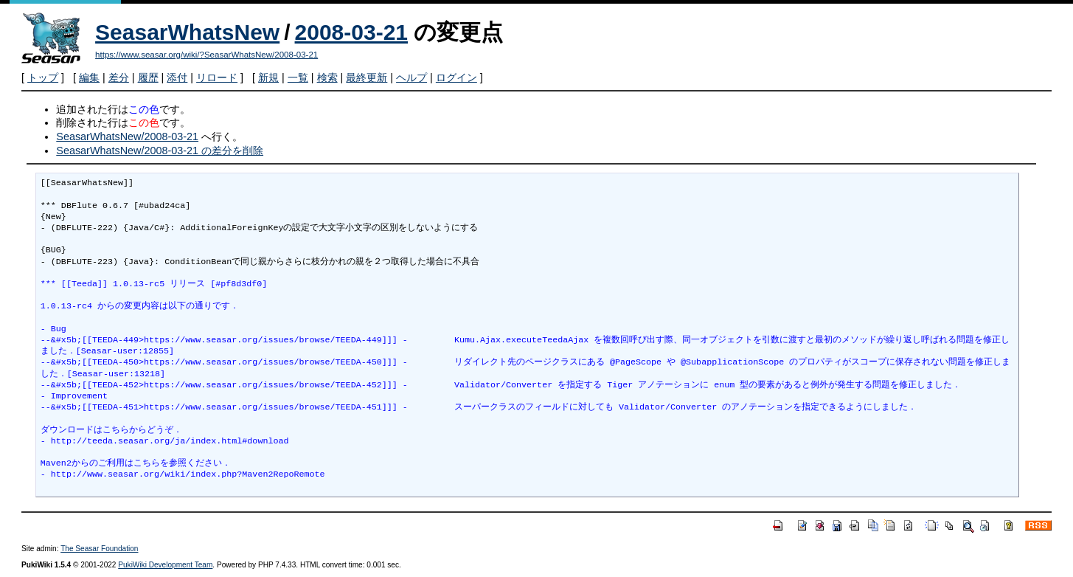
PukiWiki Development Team (165, 565)
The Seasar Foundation (99, 549)
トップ (42, 77)
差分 (118, 77)
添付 (177, 77)
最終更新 (366, 77)
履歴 (148, 77)
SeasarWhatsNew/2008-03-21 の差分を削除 (159, 150)
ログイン (456, 77)
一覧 (298, 77)
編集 (89, 77)
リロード (216, 77)
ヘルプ (411, 77)
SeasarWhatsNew (187, 32)
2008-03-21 (351, 32)
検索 (327, 77)
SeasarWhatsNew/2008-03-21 (127, 136)
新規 (268, 77)
